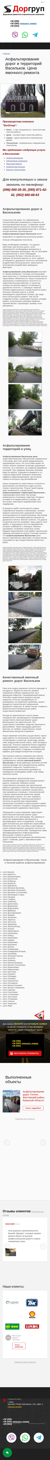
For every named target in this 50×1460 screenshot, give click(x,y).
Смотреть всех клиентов (24, 1362)
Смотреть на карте (15, 1407)
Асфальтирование (14, 158)
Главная (6, 54)
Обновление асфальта (16, 161)
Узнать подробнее (33, 1108)
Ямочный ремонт (14, 164)
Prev (7, 1142)
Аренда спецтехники (15, 170)
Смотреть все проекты (25, 1119)
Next (43, 1142)
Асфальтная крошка (15, 167)
